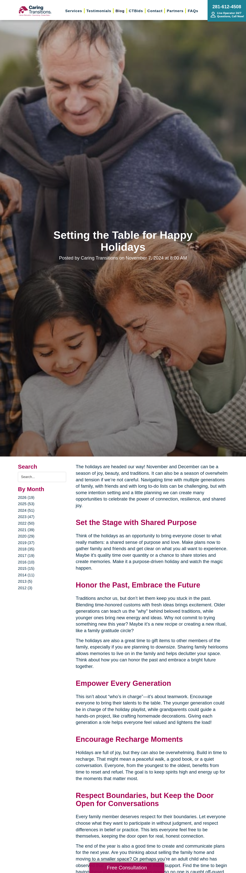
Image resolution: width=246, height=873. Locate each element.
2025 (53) (26, 504)
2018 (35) (26, 549)
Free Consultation (127, 867)
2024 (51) (26, 510)
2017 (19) (26, 555)
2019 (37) (26, 543)
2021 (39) (26, 530)
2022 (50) (26, 523)
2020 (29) (26, 536)
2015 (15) (26, 568)
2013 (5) (25, 581)
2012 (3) (25, 588)
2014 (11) (26, 575)
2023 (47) (26, 517)
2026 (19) (26, 497)
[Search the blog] (42, 477)
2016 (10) (26, 562)
